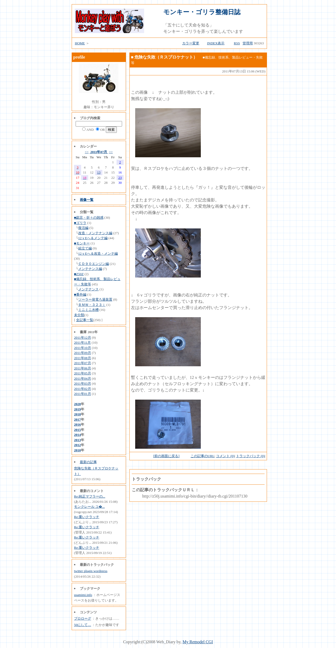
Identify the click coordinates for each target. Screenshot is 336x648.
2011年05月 (82, 373)
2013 (77, 440)
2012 (77, 445)
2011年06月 (82, 368)
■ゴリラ (80, 223)
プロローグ (82, 618)
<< (87, 152)
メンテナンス (88, 289)
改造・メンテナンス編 (95, 233)
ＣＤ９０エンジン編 (93, 264)
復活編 (83, 228)
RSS (237, 43)
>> (111, 152)
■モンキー (82, 243)
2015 (77, 430)
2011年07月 (99, 152)
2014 (77, 435)
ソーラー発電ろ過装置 (95, 299)
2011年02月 (82, 389)
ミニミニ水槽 (88, 310)
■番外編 (80, 294)
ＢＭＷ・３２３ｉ (92, 305)
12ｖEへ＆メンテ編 (93, 238)
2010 (77, 450)
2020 (77, 404)
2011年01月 (82, 394)
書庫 (83, 332)
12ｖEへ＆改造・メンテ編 (98, 253)
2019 (77, 409)
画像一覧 (86, 200)
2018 (77, 414)
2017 (77, 419)
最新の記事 (88, 462)
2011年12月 (82, 337)
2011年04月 (82, 378)
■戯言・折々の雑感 (88, 218)
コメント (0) (225, 456)
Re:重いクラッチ (86, 517)
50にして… (82, 625)
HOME (80, 43)
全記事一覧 (84, 320)
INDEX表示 (215, 43)
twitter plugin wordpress (90, 571)
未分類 (79, 315)
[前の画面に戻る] (166, 456)
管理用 (248, 43)
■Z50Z (79, 274)
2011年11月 (82, 342)
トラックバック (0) (250, 456)
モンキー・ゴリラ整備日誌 (201, 12)
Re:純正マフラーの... (89, 496)
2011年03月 (82, 383)
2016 (77, 424)
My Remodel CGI (198, 642)
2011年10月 (82, 348)
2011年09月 (82, 353)
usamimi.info (83, 595)
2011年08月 (82, 358)
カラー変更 (190, 43)
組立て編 (85, 248)
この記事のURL (202, 456)
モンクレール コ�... (89, 507)
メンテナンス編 (90, 269)
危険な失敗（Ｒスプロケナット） (165, 57)
